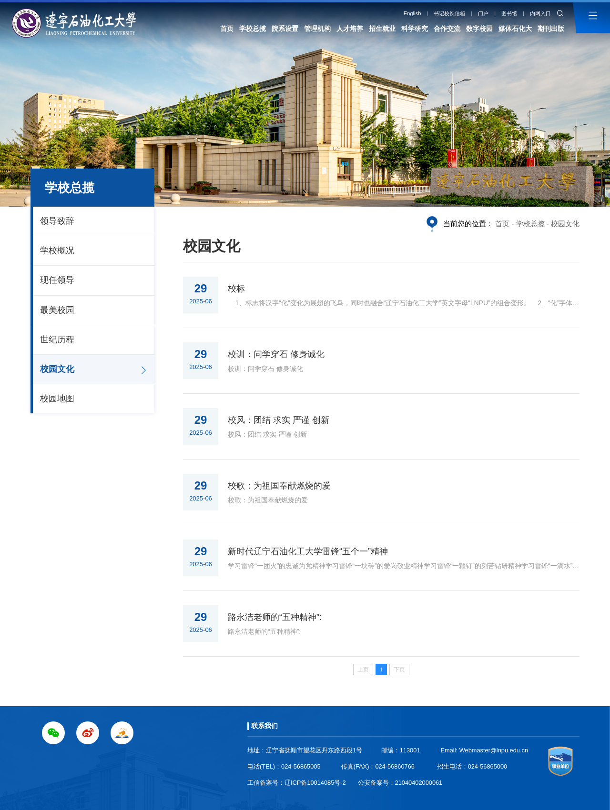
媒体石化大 (515, 28)
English (412, 13)
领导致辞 (57, 221)
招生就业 (382, 28)
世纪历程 (57, 339)
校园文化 (57, 369)
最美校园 (57, 310)
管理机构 (317, 28)
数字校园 (479, 28)
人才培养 (349, 28)
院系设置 (285, 28)
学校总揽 (252, 28)
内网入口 (540, 13)
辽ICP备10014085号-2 (315, 782)
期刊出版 (551, 28)
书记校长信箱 (449, 13)
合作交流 (447, 28)
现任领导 (57, 280)
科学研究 (414, 28)
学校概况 (57, 250)
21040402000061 (419, 782)
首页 (227, 28)
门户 (483, 13)
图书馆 (509, 13)
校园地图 (57, 398)
